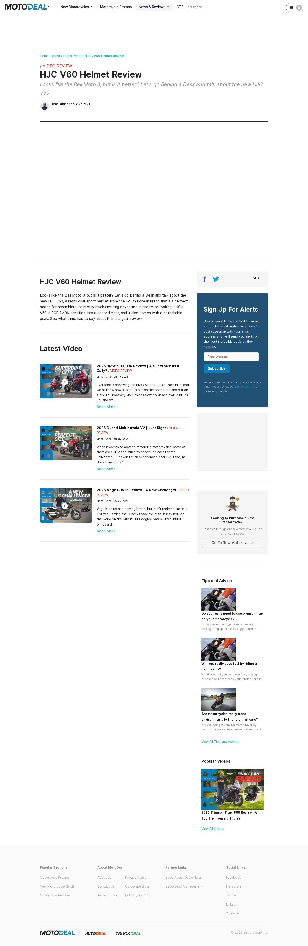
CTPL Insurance (190, 7)
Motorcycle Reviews (55, 895)
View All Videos (212, 828)
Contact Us (106, 886)
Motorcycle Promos (116, 7)
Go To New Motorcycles (232, 543)
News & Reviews (154, 7)
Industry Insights (137, 895)
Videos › (80, 56)
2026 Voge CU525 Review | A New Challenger (137, 490)
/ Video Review (56, 65)
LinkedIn (232, 904)
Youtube (232, 913)
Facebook (233, 877)
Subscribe (217, 368)
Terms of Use (107, 895)
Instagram (233, 886)
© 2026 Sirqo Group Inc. (249, 932)
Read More (106, 407)
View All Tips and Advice (219, 742)
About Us (104, 877)
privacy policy (244, 386)
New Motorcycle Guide (57, 886)
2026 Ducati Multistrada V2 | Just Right (131, 428)
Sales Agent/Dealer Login (184, 877)
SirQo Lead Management (184, 886)
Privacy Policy (135, 877)
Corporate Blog (137, 886)
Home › (45, 56)
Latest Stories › (62, 56)
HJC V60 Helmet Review (105, 56)
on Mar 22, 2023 (70, 104)
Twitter (231, 895)
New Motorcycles (76, 7)
